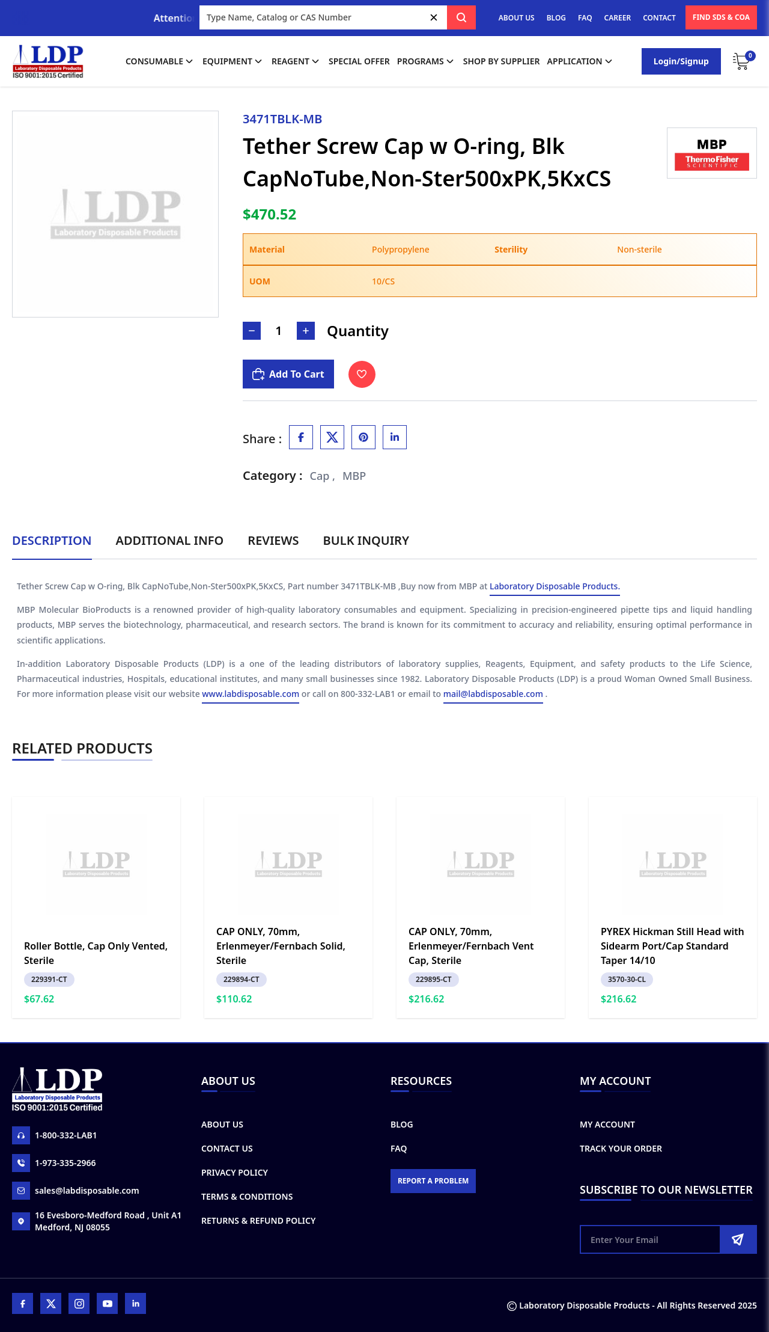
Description (52, 540)
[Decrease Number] (252, 331)
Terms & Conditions (247, 1196)
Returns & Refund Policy (258, 1220)
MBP (354, 475)
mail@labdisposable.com (493, 694)
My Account (607, 1124)
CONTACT (659, 18)
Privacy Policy (234, 1172)
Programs (426, 61)
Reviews (273, 540)
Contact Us (227, 1148)
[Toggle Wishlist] (361, 374)
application (581, 61)
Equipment (233, 61)
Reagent (296, 61)
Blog (402, 1124)
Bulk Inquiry (366, 540)
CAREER (617, 18)
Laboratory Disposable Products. (555, 586)
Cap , (323, 475)
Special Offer (359, 61)
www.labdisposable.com (250, 694)
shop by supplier (501, 61)
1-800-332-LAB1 (54, 1135)
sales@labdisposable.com (75, 1191)
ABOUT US (517, 18)
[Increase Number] (306, 331)
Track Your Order (621, 1148)
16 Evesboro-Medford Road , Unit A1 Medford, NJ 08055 (96, 1221)
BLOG (556, 18)
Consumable (160, 61)
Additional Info (170, 540)
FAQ (585, 18)
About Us (222, 1124)
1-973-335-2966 (54, 1163)
